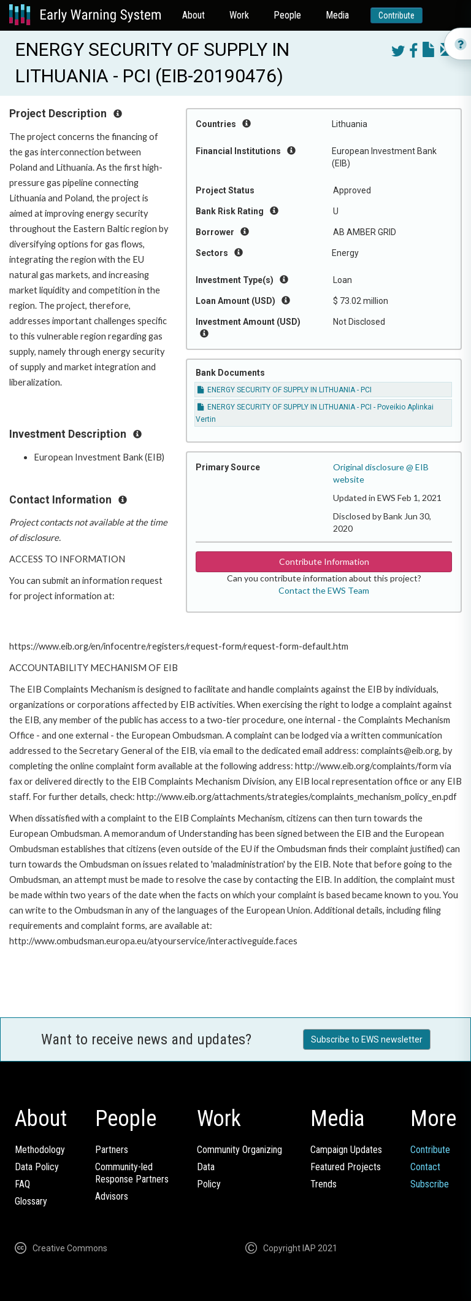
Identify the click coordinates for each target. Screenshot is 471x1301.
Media (337, 15)
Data (206, 1167)
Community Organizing (239, 1149)
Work (239, 15)
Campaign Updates (346, 1149)
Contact (425, 1167)
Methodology (40, 1149)
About (193, 15)
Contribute (396, 15)
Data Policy (37, 1167)
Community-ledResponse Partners (132, 1173)
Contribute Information (324, 561)
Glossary (31, 1201)
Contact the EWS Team (323, 590)
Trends (323, 1184)
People (287, 15)
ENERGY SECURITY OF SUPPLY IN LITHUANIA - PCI (284, 390)
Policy (209, 1184)
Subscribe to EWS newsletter (367, 1039)
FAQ (22, 1184)
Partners (111, 1149)
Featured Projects (345, 1167)
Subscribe (429, 1184)
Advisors (111, 1196)
